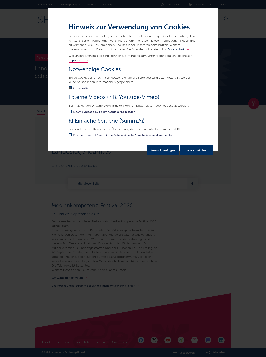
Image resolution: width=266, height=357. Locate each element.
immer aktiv (80, 88)
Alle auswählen (196, 150)
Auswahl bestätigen (162, 150)
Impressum (76, 60)
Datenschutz (177, 49)
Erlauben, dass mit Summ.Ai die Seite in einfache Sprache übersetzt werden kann (124, 135)
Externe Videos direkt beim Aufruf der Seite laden (104, 111)
